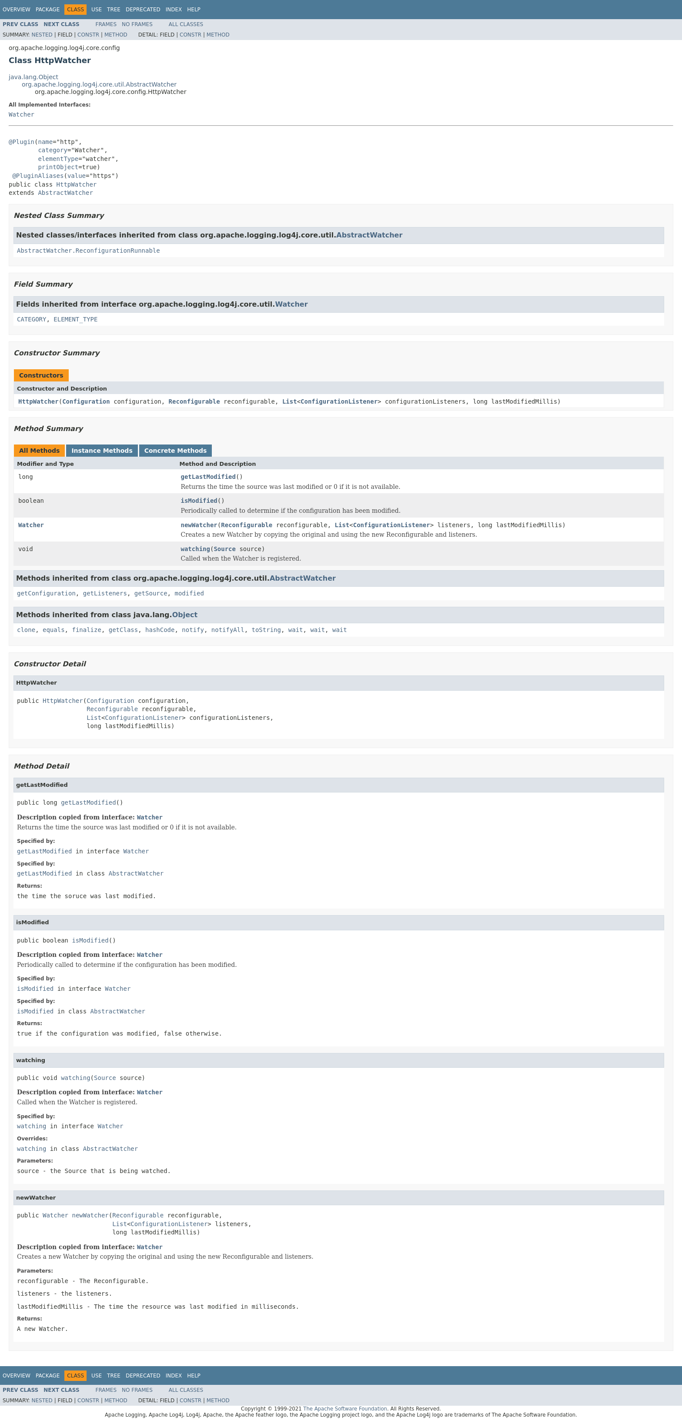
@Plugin (21, 141)
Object (185, 615)
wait (295, 629)
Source (225, 548)
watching (195, 548)
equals (54, 629)
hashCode (159, 629)
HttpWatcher (77, 184)
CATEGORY (31, 319)
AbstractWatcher (65, 192)
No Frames (137, 24)
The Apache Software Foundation (345, 1409)
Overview (16, 10)
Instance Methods (101, 450)
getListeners (105, 593)
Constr (88, 35)
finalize (86, 629)
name (45, 141)
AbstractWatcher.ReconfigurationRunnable (88, 250)
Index (174, 10)
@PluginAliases (38, 175)
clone (26, 629)
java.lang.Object (33, 77)
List (289, 401)
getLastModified (208, 476)
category (52, 150)
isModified (199, 500)
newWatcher (199, 524)
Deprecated (143, 10)
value (76, 175)
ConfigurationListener (339, 401)
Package (48, 10)
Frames (106, 24)
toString (266, 629)
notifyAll (227, 629)
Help (194, 10)
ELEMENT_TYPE (75, 319)
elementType (58, 158)
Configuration (86, 401)
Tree (113, 10)
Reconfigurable (194, 401)
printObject (58, 167)
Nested (41, 35)
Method (115, 35)
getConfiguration (46, 593)
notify (193, 629)
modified (189, 593)
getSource (150, 593)
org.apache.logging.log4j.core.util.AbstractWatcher (99, 84)
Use (96, 10)
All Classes (186, 24)
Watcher (21, 114)
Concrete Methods (175, 450)
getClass (123, 629)
